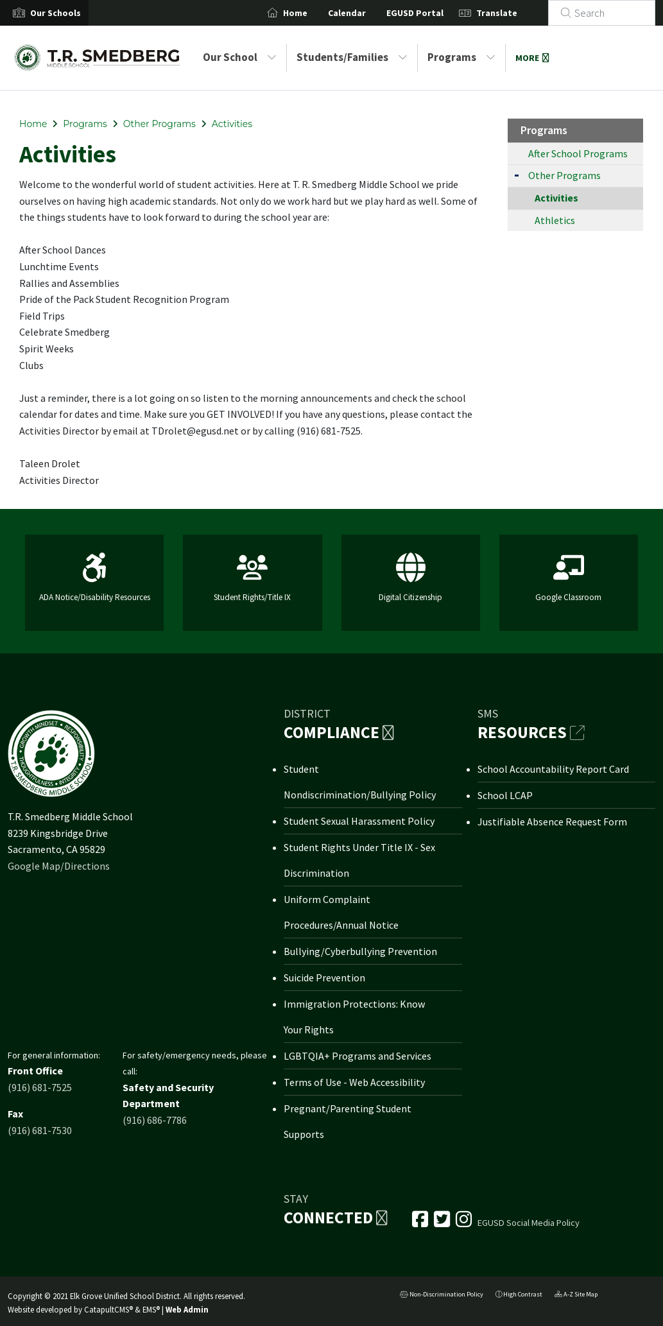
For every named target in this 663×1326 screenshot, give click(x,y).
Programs (461, 57)
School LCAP (505, 795)
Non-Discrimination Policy (441, 1295)
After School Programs (578, 153)
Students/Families (352, 57)
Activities (232, 124)
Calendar (362, 13)
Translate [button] (512, 13)
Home (310, 13)
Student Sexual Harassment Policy (359, 820)
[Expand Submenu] (516, 174)
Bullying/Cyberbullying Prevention (360, 951)
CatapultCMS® (108, 1309)
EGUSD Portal (430, 13)
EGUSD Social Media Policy (529, 1222)
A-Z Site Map (576, 1295)
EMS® (151, 1309)
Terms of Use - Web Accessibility (354, 1082)
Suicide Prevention (324, 977)
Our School (240, 57)
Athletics (555, 220)
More (532, 58)
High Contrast (522, 1294)
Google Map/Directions (59, 865)
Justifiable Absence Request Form (552, 821)
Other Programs (159, 124)
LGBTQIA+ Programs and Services (357, 1055)
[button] (55, 13)
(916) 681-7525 (40, 1087)
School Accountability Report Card (553, 768)
